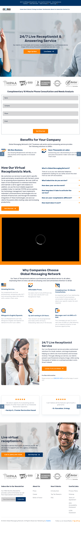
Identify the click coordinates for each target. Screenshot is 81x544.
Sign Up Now (32, 51)
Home (21, 9)
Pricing (34, 9)
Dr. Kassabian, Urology (61, 408)
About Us (53, 9)
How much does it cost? (51, 203)
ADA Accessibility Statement (73, 505)
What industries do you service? (54, 180)
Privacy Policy (73, 491)
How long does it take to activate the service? (56, 192)
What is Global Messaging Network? (56, 168)
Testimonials (46, 9)
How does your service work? (53, 185)
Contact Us (66, 9)
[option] (40, 45)
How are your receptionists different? (57, 198)
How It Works (27, 9)
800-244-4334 (33, 3)
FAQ (52, 497)
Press (34, 491)
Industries (59, 9)
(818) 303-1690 (58, 378)
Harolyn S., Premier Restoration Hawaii (21, 410)
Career (35, 494)
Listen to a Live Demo (54, 368)
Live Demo (39, 9)
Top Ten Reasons (56, 494)
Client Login (54, 3)
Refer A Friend (44, 3)
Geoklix (48, 521)
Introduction (55, 491)
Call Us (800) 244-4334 (13, 454)
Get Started (10, 208)
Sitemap (71, 494)
